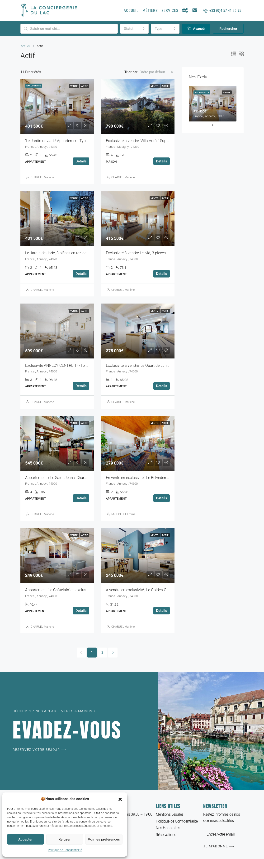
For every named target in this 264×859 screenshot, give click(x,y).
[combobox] (134, 29)
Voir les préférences (104, 839)
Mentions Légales (170, 814)
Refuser (64, 839)
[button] (120, 799)
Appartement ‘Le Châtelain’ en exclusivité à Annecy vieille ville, (76, 590)
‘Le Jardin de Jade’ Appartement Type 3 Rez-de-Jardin (70, 141)
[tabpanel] (212, 103)
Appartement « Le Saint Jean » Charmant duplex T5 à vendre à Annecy (83, 477)
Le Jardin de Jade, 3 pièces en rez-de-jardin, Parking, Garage (75, 253)
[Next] (113, 653)
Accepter (25, 839)
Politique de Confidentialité (65, 850)
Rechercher (228, 29)
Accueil (131, 10)
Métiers (150, 10)
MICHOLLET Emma (123, 514)
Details (81, 161)
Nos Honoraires (168, 828)
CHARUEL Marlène (42, 177)
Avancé (196, 29)
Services (169, 10)
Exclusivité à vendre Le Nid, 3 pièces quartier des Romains (154, 253)
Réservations (166, 834)
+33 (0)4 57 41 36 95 (222, 10)
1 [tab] (215, 125)
